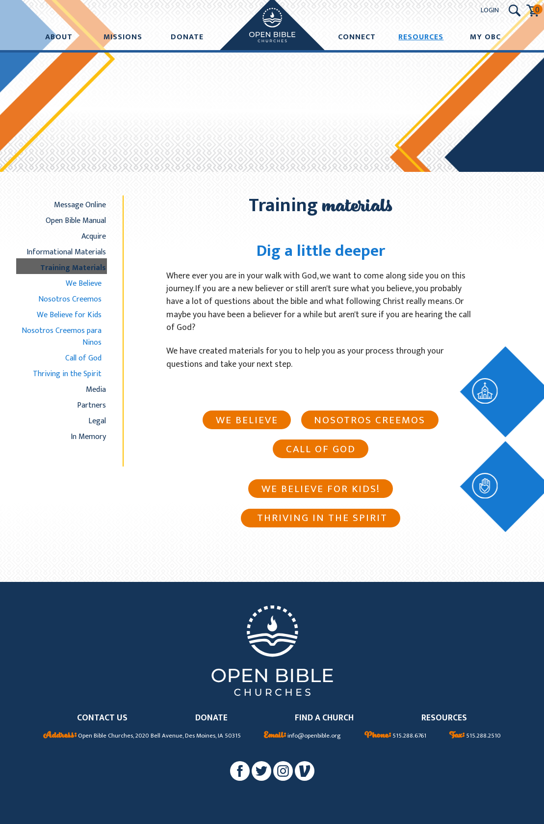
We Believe (84, 283)
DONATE (211, 718)
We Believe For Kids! (320, 488)
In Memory (88, 436)
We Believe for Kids (69, 314)
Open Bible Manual (76, 220)
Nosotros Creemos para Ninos (62, 336)
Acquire (93, 236)
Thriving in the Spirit (67, 373)
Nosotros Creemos (70, 299)
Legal (97, 420)
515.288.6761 (395, 736)
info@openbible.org (302, 736)
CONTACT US (102, 718)
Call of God (83, 358)
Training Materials (73, 267)
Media (96, 389)
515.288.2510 (475, 736)
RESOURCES (444, 718)
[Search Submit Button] (514, 10)
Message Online (80, 204)
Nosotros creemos (369, 420)
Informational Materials (66, 252)
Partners (91, 405)
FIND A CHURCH (324, 718)
